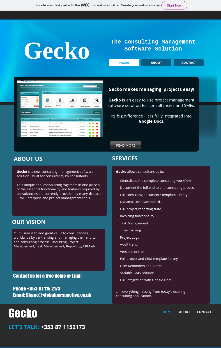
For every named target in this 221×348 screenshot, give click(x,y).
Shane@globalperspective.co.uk (58, 295)
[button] (60, 109)
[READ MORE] (125, 145)
